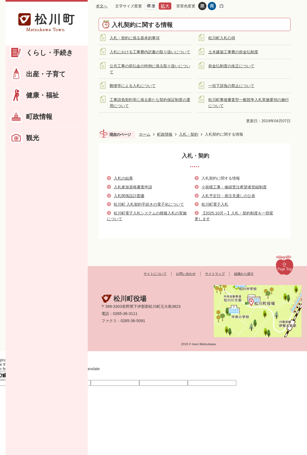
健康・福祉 (42, 95)
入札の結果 (123, 178)
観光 (32, 137)
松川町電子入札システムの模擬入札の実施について (147, 216)
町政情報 (39, 116)
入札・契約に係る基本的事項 (135, 38)
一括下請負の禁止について (231, 85)
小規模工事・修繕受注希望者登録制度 (234, 187)
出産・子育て (46, 74)
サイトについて (155, 273)
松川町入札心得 (221, 38)
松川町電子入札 (214, 204)
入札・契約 (188, 134)
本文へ (101, 6)
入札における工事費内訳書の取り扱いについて (150, 52)
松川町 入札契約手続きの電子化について (149, 204)
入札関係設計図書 (129, 196)
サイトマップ (215, 273)
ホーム (144, 134)
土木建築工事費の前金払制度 (233, 52)
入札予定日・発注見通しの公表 (228, 196)
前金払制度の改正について (231, 66)
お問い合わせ (186, 273)
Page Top (284, 265)
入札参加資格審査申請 (133, 187)
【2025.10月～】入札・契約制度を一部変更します (234, 216)
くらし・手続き (49, 52)
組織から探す (244, 273)
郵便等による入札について (133, 85)
